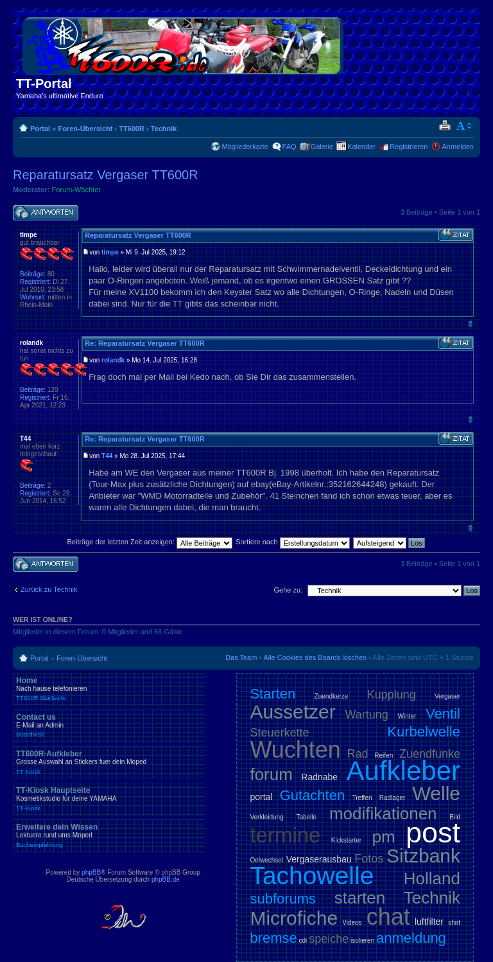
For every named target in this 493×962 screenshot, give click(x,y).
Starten (272, 694)
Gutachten (312, 795)
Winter (407, 716)
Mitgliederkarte (244, 146)
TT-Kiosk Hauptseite (109, 799)
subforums (283, 899)
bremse (273, 938)
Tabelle (306, 817)
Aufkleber (403, 771)
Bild (454, 817)
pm (383, 836)
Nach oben (470, 323)
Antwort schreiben (45, 213)
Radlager (392, 797)
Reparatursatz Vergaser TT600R (105, 175)
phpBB (91, 872)
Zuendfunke (429, 753)
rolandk (113, 360)
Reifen (383, 755)
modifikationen (383, 813)
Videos (351, 922)
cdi (303, 940)
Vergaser (447, 696)
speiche (329, 938)
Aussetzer (292, 711)
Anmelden (458, 146)
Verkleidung (266, 817)
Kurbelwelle (423, 732)
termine (285, 835)
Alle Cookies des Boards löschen (315, 657)
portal (261, 797)
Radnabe (319, 777)
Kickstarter (346, 840)
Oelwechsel (266, 860)
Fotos (368, 858)
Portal (40, 128)
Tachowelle (312, 875)
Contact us (109, 725)
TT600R (131, 128)
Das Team (241, 657)
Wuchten (295, 749)
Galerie (322, 146)
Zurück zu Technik (49, 589)
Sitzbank (423, 855)
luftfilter (429, 921)
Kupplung (391, 694)
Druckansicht (444, 126)
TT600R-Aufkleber (109, 762)
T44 (106, 455)
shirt (454, 922)
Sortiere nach (292, 542)
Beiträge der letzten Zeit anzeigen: (149, 542)
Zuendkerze (332, 696)
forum (271, 774)
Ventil (443, 714)
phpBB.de (165, 879)
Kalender (361, 146)
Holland (432, 878)
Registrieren (409, 146)
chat (388, 917)
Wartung (366, 714)
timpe (110, 252)
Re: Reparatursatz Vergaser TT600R (144, 343)
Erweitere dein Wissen (109, 835)
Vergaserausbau (319, 859)
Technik (164, 128)
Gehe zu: (287, 590)
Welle (436, 793)
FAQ (289, 146)
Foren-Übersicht (85, 128)
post (433, 832)
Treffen (362, 797)
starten (360, 897)
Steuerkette (279, 732)
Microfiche (294, 918)
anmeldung (411, 938)
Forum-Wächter (76, 189)
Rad (357, 753)
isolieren (362, 940)
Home (109, 689)
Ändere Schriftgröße (464, 126)
